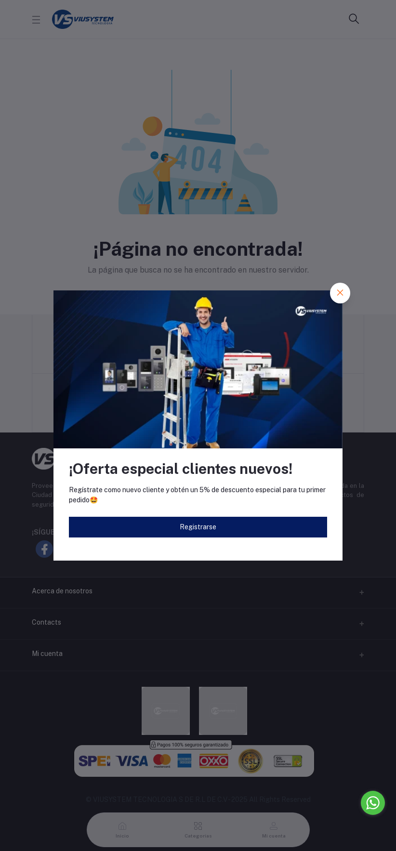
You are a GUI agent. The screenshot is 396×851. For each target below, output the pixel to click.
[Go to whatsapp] (373, 803)
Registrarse (198, 527)
